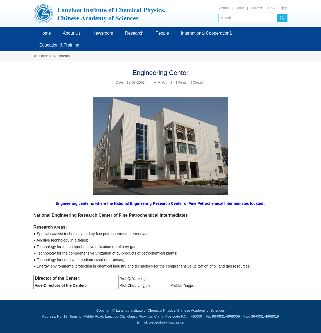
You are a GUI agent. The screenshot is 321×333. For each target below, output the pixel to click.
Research (134, 33)
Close (197, 82)
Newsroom (102, 33)
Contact (256, 8)
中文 (284, 8)
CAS (271, 8)
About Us (72, 33)
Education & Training (59, 45)
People (162, 33)
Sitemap (224, 8)
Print (181, 82)
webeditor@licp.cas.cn (166, 322)
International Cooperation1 (206, 33)
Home (240, 8)
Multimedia (61, 56)
